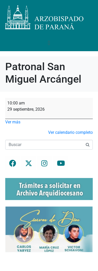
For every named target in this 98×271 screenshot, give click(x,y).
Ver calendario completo (70, 132)
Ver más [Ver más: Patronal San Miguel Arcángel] (12, 122)
